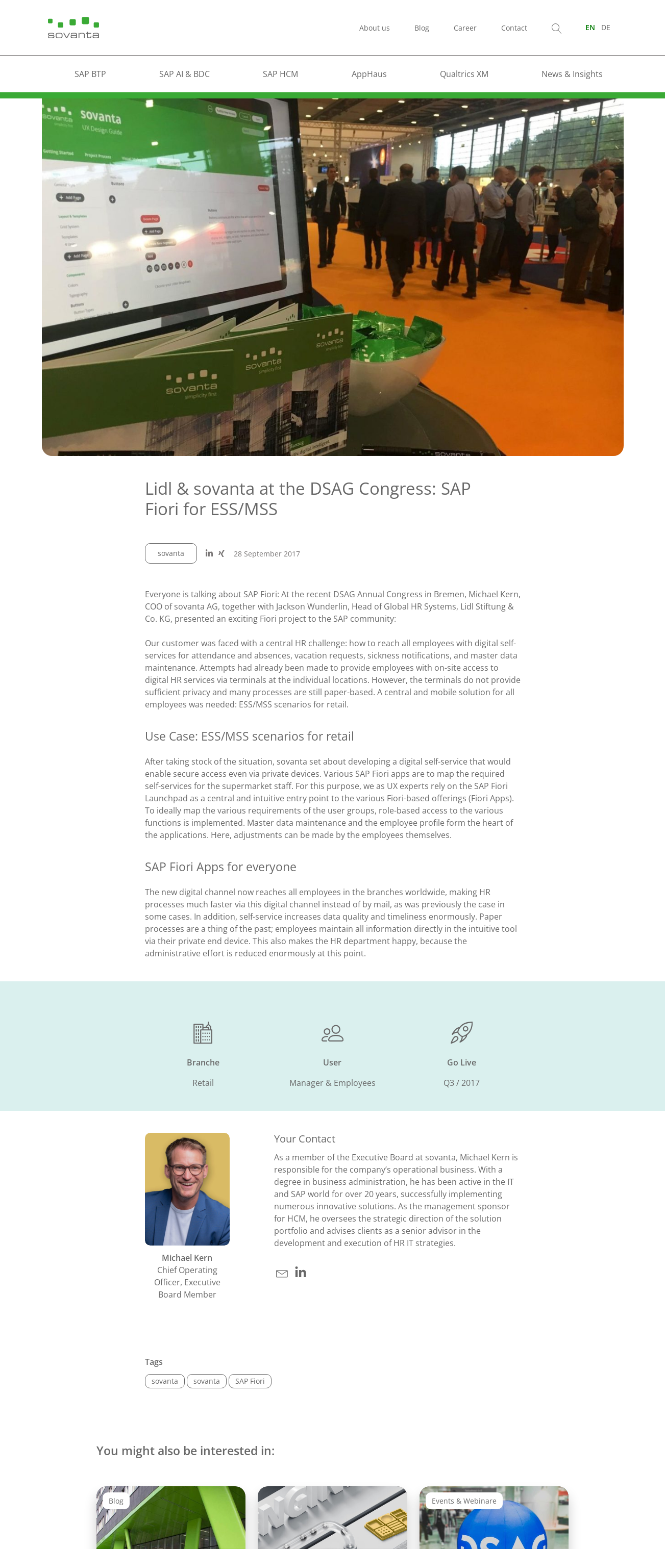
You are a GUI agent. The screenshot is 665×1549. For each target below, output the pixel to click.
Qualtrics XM (464, 74)
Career (465, 28)
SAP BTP (90, 74)
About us (374, 28)
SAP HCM (280, 74)
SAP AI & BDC (184, 74)
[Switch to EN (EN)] (590, 27)
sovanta (171, 553)
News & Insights (572, 74)
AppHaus (369, 74)
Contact (514, 28)
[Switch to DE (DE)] (605, 27)
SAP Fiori (250, 1381)
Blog (421, 28)
